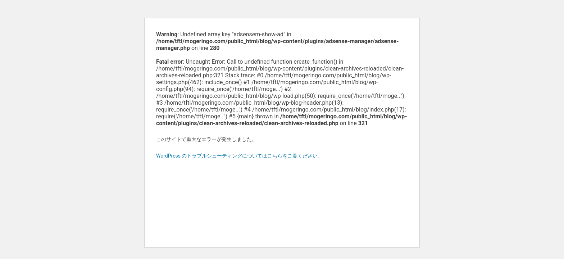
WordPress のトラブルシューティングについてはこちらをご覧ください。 (239, 156)
